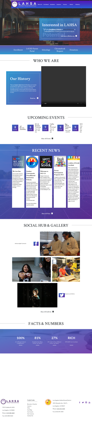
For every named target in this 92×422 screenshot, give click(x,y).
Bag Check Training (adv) (68, 126)
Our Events (30, 412)
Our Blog (29, 410)
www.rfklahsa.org (68, 29)
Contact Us (30, 415)
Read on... (33, 98)
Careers (29, 406)
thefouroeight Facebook (20, 243)
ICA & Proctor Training (38, 125)
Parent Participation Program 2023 (59, 172)
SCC (81, 124)
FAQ (28, 408)
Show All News (46, 214)
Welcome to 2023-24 (44, 172)
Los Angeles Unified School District (48, 402)
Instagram (86, 402)
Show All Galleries (46, 312)
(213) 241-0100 (61, 409)
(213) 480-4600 (10, 413)
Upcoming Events (46, 118)
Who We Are (46, 61)
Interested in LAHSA (59, 25)
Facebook (36, 244)
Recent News (46, 150)
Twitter (62, 295)
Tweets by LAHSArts (70, 293)
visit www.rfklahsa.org (68, 36)
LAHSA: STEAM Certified (73, 164)
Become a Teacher (32, 404)
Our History (20, 79)
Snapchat (89, 402)
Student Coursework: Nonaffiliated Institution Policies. (30, 175)
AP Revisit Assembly (23, 127)
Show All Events (46, 139)
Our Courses (30, 414)
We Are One (17, 171)
